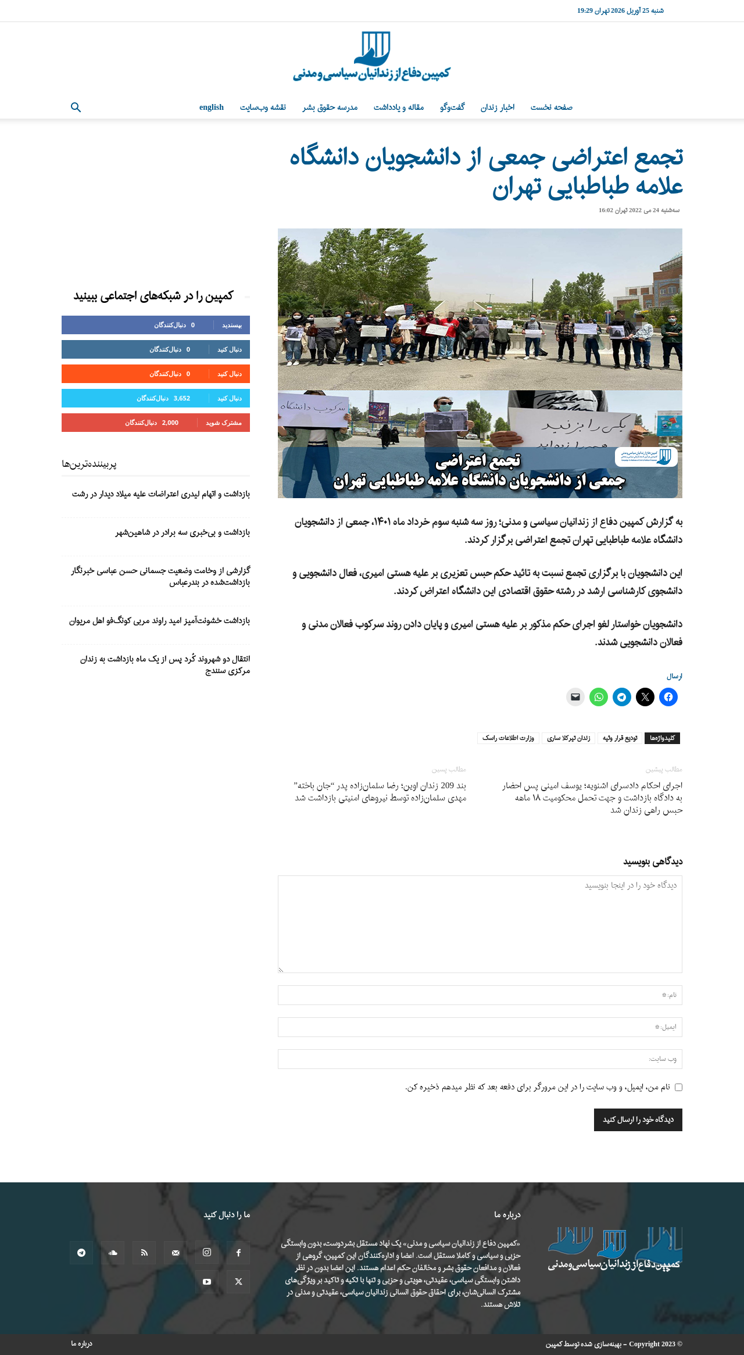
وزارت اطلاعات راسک (508, 738)
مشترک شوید (224, 422)
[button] (76, 109)
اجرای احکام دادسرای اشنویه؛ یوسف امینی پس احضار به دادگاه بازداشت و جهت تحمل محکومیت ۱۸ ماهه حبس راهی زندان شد (592, 798)
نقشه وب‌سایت (263, 108)
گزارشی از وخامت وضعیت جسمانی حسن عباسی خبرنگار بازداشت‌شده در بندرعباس (160, 577)
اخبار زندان (497, 108)
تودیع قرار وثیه (620, 738)
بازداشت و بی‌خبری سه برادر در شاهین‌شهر (182, 532)
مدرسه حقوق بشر (329, 108)
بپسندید (232, 324)
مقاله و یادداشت (399, 108)
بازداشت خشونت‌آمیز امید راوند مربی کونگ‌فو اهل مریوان (159, 621)
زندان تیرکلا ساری (568, 738)
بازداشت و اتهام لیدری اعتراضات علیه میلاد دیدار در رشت (161, 494)
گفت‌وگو (452, 108)
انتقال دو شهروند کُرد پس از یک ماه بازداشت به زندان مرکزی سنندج (165, 665)
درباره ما (81, 1344)
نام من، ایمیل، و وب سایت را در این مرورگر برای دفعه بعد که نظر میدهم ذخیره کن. (537, 1087)
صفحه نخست (552, 108)
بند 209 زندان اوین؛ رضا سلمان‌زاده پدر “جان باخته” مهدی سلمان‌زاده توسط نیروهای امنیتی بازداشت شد (380, 792)
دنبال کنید (229, 349)
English (211, 108)
